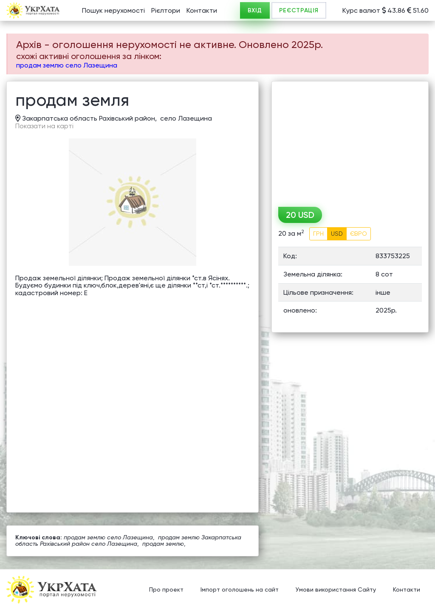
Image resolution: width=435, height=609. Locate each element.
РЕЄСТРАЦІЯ (299, 10)
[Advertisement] (350, 141)
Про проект (166, 589)
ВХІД (255, 10)
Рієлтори (165, 10)
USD (337, 233)
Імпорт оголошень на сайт (240, 589)
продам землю (163, 543)
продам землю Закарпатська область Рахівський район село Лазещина (128, 540)
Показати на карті (44, 126)
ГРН (318, 233)
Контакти (201, 10)
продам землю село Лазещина (66, 65)
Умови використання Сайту (336, 589)
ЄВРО (358, 233)
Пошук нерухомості (113, 10)
